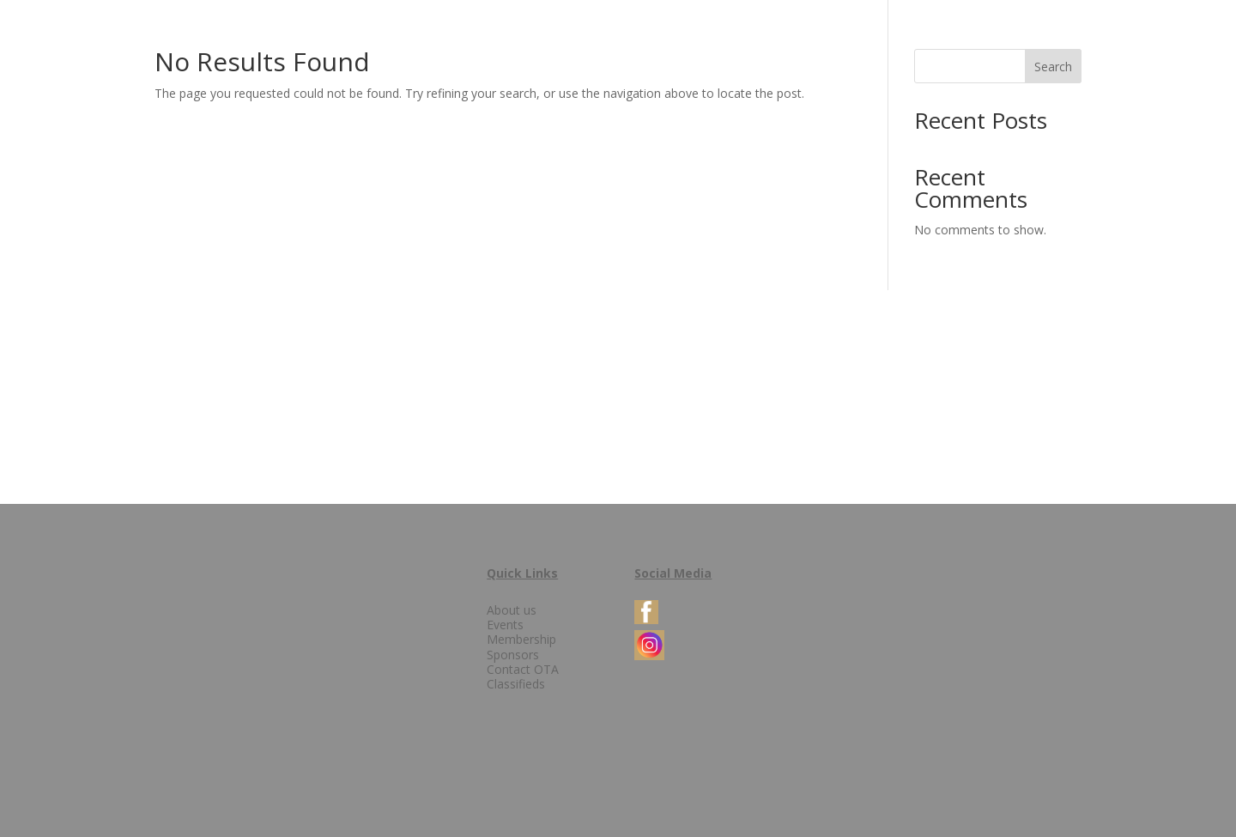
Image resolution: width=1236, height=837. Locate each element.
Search (1053, 66)
